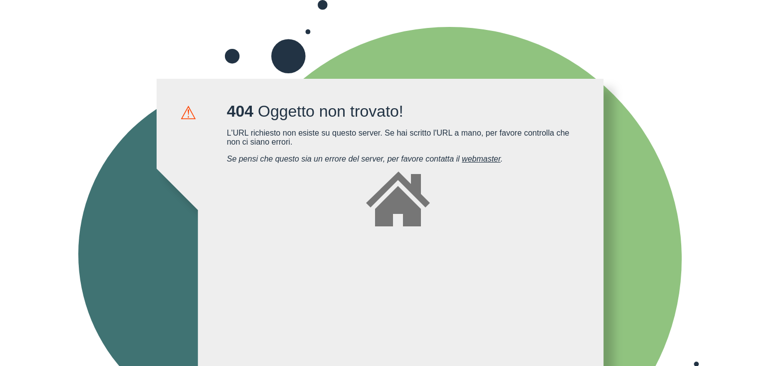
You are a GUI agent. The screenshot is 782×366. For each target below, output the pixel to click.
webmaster (481, 159)
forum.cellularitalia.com (398, 203)
